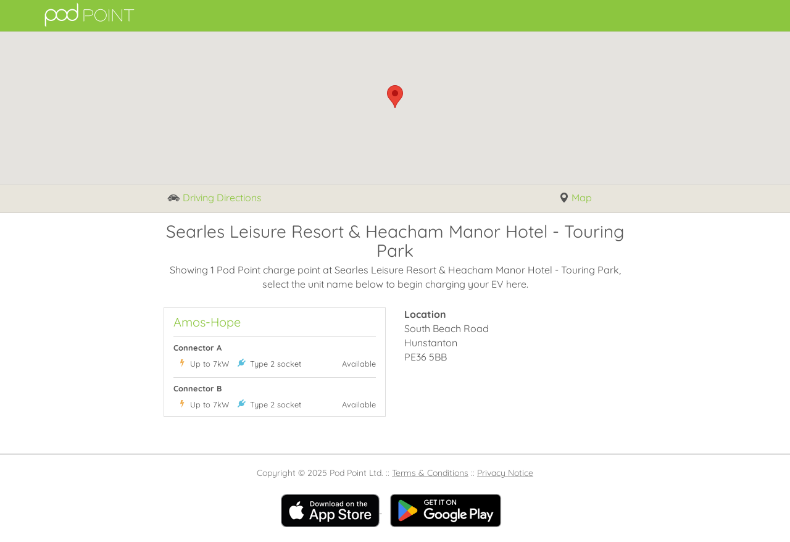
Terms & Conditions (430, 472)
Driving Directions (214, 198)
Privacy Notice (505, 472)
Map (575, 198)
